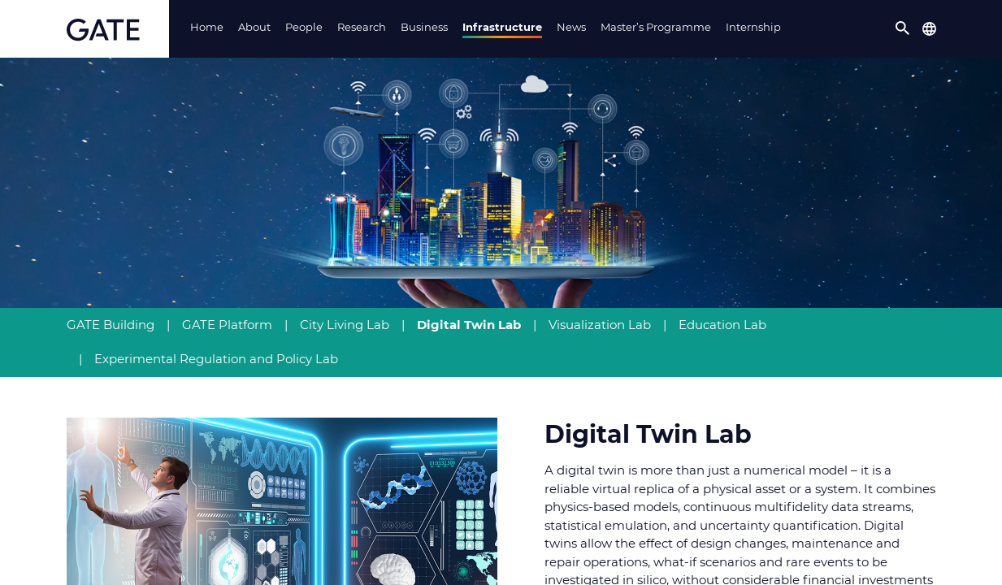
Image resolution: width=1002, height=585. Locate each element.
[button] (903, 28)
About (254, 26)
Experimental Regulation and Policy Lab (216, 358)
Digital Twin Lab (469, 324)
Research (361, 26)
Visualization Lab (600, 324)
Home (206, 26)
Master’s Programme (656, 26)
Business (424, 26)
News (571, 26)
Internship (753, 26)
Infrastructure (502, 26)
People (304, 26)
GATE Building (110, 324)
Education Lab (722, 324)
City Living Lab (344, 324)
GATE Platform (227, 324)
